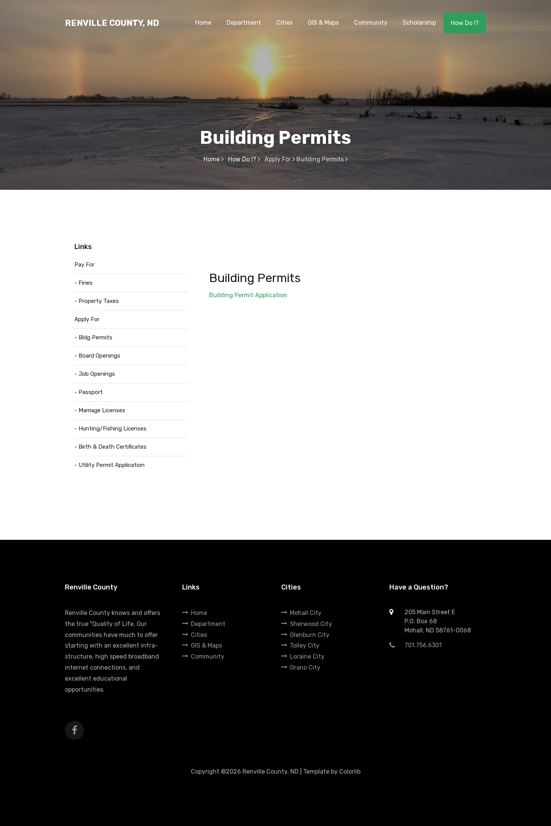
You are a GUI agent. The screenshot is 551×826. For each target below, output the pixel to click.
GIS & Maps (202, 645)
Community (203, 656)
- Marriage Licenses (99, 410)
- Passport (88, 392)
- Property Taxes (96, 301)
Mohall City (301, 612)
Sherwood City (306, 623)
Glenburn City (305, 634)
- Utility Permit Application (109, 465)
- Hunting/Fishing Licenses (110, 428)
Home (213, 159)
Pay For (84, 264)
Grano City (300, 667)
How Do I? (465, 23)
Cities (194, 634)
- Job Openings (94, 373)
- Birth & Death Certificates (110, 446)
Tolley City (300, 645)
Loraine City (302, 656)
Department (203, 623)
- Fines (83, 282)
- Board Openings (97, 355)
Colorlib (350, 771)
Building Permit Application (248, 295)
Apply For (86, 319)
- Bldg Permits (93, 337)
